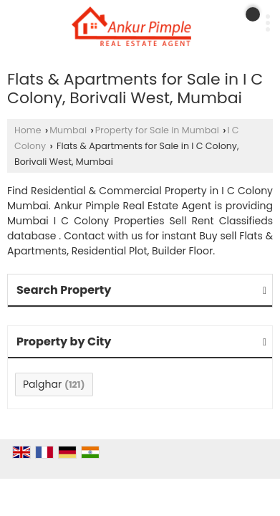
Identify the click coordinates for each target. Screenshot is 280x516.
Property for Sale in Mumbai (157, 130)
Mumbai (68, 130)
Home (28, 130)
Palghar (42, 384)
